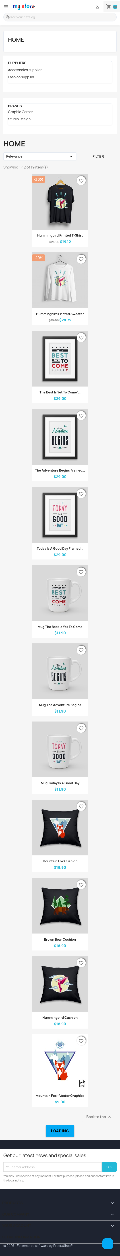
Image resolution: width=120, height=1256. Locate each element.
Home (16, 40)
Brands (15, 106)
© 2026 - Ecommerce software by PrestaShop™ (38, 1246)
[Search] (60, 17)
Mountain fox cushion (60, 861)
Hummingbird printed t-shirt (60, 235)
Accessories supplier (25, 70)
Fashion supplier (21, 77)
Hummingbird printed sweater (60, 314)
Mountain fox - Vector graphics (60, 1096)
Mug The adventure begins (60, 705)
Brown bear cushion (60, 939)
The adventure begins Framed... (60, 470)
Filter (98, 156)
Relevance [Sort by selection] (40, 156)
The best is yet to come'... (60, 392)
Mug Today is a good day (60, 783)
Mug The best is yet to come (60, 627)
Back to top (99, 1117)
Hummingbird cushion (60, 1017)
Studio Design (19, 119)
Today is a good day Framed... (60, 548)
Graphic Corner (20, 112)
